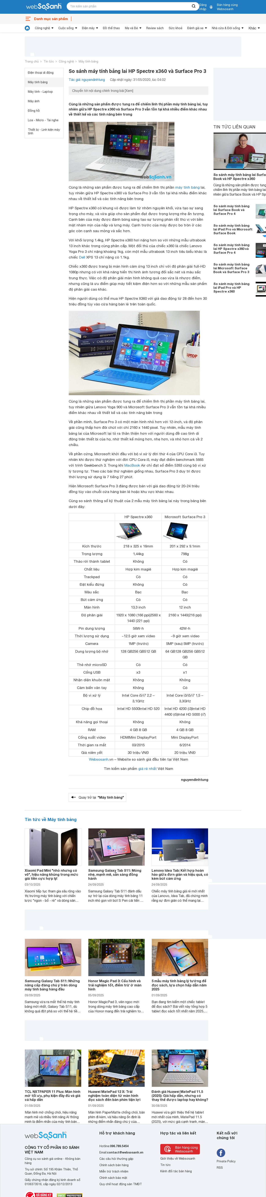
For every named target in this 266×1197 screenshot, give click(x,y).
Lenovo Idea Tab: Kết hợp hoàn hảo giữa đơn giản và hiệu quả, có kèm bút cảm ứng (180, 874)
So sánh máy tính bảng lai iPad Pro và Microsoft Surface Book (232, 229)
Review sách (155, 28)
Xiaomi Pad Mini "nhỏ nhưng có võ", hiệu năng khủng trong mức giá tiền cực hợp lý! (51, 874)
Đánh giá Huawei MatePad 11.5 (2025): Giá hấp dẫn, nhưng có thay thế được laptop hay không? (180, 1095)
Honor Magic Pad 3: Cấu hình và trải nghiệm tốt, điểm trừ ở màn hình (114, 985)
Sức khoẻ (175, 28)
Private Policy (226, 1161)
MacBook (132, 465)
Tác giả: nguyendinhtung (87, 80)
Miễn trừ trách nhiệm (113, 1171)
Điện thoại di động (40, 72)
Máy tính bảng (88, 61)
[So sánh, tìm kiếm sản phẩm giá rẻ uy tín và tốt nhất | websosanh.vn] (44, 7)
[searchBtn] (194, 6)
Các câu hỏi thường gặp (116, 1158)
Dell (82, 257)
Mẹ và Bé (131, 28)
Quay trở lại (101, 797)
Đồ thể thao (111, 28)
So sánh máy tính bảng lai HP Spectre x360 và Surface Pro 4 (231, 248)
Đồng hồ (34, 110)
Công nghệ (42, 28)
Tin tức (49, 61)
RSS (220, 1167)
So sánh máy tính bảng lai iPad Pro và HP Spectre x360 (231, 287)
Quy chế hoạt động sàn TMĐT (120, 1184)
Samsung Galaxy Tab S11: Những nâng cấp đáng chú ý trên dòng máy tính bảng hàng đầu (52, 985)
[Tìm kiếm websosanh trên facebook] (221, 1153)
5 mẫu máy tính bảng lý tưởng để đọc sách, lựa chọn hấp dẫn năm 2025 (179, 985)
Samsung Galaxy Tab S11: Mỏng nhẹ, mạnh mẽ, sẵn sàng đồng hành (114, 874)
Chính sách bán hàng (114, 1165)
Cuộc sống (66, 28)
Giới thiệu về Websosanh (177, 1158)
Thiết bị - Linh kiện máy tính (44, 131)
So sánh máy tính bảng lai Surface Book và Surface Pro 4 (231, 209)
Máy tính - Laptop (40, 91)
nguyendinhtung (194, 780)
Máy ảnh (34, 101)
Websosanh (98, 759)
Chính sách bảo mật (113, 1177)
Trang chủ (32, 61)
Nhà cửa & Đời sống (226, 28)
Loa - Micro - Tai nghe (43, 120)
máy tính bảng (187, 187)
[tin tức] (27, 28)
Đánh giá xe (195, 28)
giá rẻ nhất (147, 769)
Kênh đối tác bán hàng (176, 1171)
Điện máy (88, 28)
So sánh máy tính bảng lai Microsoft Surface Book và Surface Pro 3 (231, 268)
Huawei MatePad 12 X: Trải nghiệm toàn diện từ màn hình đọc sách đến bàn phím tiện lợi (114, 1095)
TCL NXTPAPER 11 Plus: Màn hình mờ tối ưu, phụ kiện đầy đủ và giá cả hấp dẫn (52, 1095)
